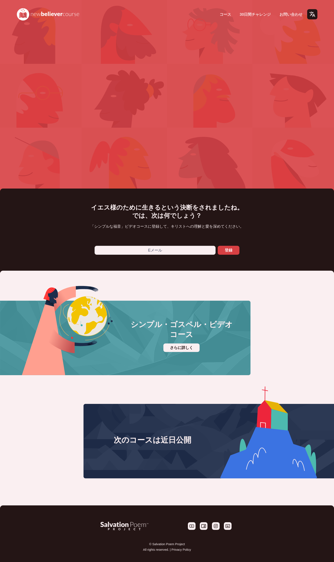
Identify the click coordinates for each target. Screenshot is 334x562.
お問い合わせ (290, 14)
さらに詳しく (181, 348)
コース (225, 14)
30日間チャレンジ (255, 14)
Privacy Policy (181, 549)
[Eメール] (155, 250)
